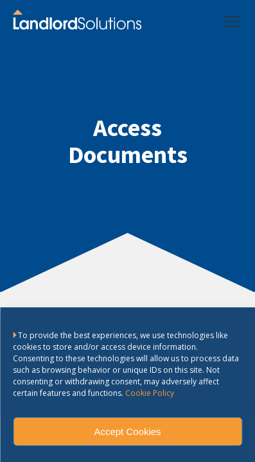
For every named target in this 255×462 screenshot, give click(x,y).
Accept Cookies (127, 431)
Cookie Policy (149, 393)
